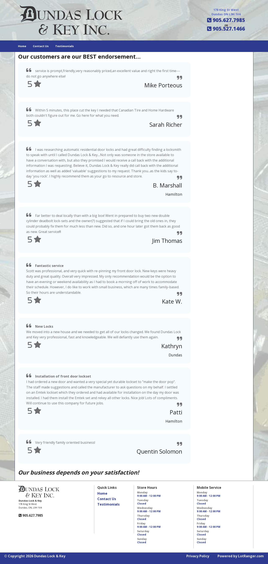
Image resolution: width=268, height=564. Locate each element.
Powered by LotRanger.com (241, 556)
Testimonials (64, 46)
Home (22, 46)
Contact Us (41, 46)
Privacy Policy (197, 556)
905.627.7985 (32, 515)
